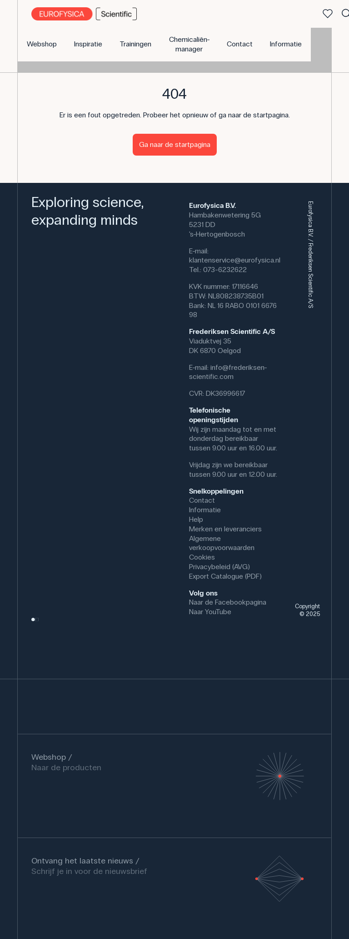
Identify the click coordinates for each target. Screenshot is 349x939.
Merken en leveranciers (225, 529)
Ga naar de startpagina (174, 144)
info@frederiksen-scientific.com (228, 372)
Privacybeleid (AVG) (219, 566)
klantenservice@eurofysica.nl (234, 260)
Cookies (202, 557)
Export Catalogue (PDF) (225, 576)
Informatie (205, 509)
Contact (202, 500)
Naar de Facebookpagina (227, 602)
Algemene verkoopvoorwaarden (221, 543)
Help (196, 519)
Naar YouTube (210, 611)
